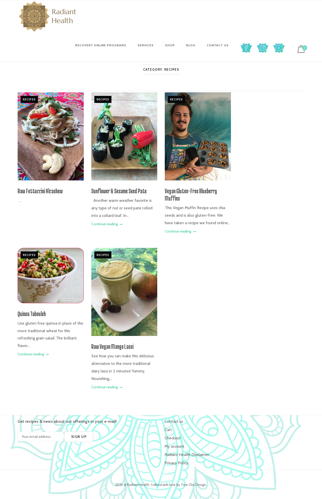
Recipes (29, 99)
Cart (168, 429)
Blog (190, 45)
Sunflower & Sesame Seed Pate (119, 191)
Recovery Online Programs (100, 45)
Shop (170, 45)
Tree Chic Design (193, 485)
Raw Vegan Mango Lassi (112, 346)
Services (146, 45)
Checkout (173, 438)
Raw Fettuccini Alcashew (40, 191)
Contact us (218, 45)
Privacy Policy (176, 462)
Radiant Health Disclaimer (187, 454)
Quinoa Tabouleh (32, 313)
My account (174, 446)
